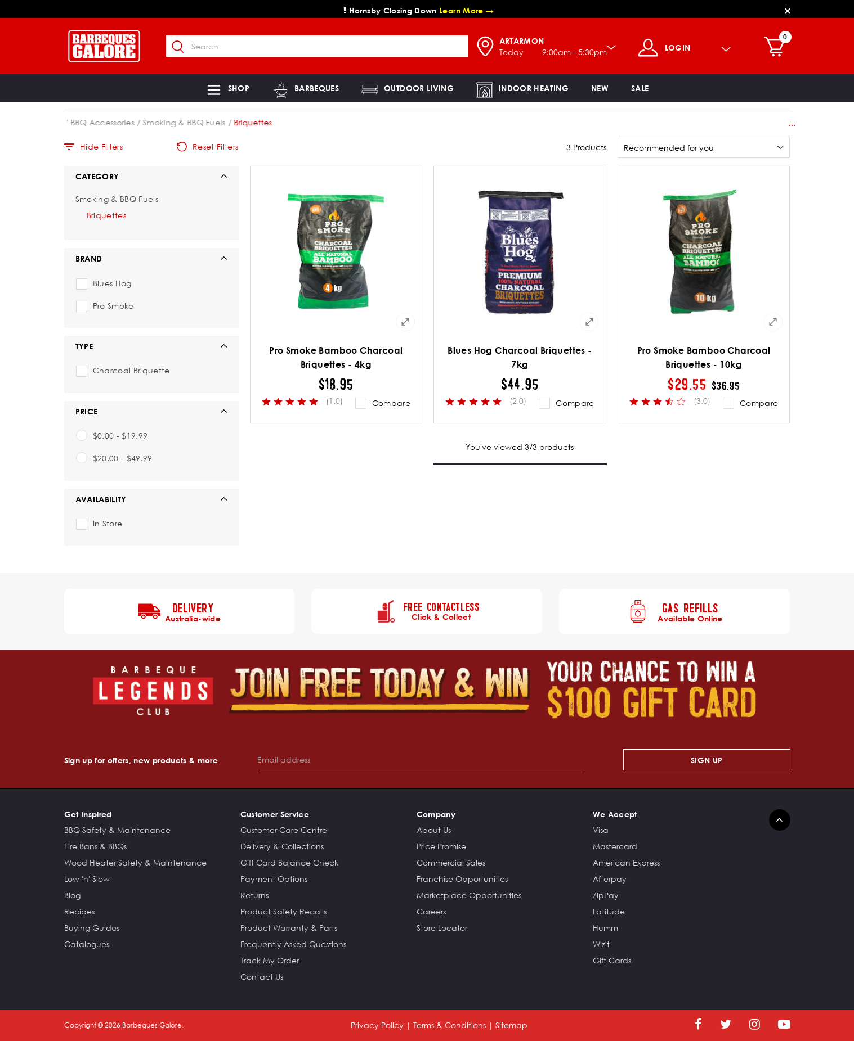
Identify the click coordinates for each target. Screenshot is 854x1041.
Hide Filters (93, 147)
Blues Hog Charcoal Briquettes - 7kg (520, 357)
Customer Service (275, 814)
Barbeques (118, 122)
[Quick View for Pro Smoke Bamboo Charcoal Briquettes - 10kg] (773, 321)
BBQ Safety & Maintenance (117, 830)
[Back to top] (779, 820)
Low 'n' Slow (87, 879)
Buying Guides (91, 927)
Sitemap (511, 1025)
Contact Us (261, 976)
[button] (227, 88)
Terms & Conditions (449, 1025)
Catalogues (86, 944)
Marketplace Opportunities (469, 895)
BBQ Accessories (181, 122)
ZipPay (606, 895)
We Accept (615, 814)
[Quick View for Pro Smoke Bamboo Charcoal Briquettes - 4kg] (405, 321)
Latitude (609, 911)
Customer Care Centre (283, 830)
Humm (605, 927)
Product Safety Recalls (283, 911)
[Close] (787, 10)
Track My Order (269, 960)
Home (76, 122)
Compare (391, 403)
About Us (434, 830)
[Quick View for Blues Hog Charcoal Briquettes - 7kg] (589, 321)
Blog (72, 895)
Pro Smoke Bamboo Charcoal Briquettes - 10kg (704, 357)
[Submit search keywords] (184, 47)
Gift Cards (612, 960)
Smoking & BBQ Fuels (263, 122)
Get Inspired (88, 814)
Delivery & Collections (282, 846)
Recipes (79, 911)
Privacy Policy (377, 1025)
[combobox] (323, 46)
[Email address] (420, 759)
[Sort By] (704, 147)
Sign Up (706, 760)
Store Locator (442, 927)
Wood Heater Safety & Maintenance (135, 862)
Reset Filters (208, 147)
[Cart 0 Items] (780, 48)
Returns (254, 895)
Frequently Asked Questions (293, 944)
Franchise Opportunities (462, 879)
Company (436, 814)
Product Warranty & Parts (288, 927)
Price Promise (441, 846)
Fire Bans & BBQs (95, 846)
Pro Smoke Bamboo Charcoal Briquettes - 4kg (336, 357)
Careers (431, 911)
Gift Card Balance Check (289, 862)
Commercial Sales (451, 862)
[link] (600, 88)
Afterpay (610, 879)
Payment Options (273, 879)
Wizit (601, 944)
